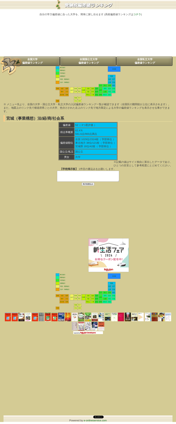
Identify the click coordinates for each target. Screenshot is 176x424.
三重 (92, 94)
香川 (79, 98)
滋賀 (92, 88)
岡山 (79, 91)
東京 (109, 94)
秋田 (109, 79)
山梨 (105, 91)
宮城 (113, 82)
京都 (88, 88)
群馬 (105, 88)
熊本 (62, 91)
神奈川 (105, 94)
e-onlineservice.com (95, 422)
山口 (71, 90)
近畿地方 (62, 76)
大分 (66, 91)
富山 (105, 85)
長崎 (57, 88)
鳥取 (79, 88)
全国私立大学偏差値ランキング (145, 61)
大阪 (88, 91)
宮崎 (66, 94)
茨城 (113, 88)
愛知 (96, 94)
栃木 (109, 88)
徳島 (79, 101)
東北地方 (62, 67)
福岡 (66, 88)
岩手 (113, 79)
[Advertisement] (88, 37)
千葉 (113, 91)
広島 (75, 91)
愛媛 (75, 98)
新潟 (109, 85)
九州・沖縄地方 (64, 82)
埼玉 (109, 91)
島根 (75, 88)
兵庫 (83, 90)
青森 (111, 76)
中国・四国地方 (64, 79)
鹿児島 (62, 94)
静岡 (100, 94)
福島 (113, 85)
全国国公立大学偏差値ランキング (88, 61)
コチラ (137, 14)
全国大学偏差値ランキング (32, 61)
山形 (109, 82)
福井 (96, 88)
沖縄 (57, 101)
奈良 (92, 91)
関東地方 (62, 70)
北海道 (114, 69)
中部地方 (62, 73)
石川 (100, 85)
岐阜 (96, 91)
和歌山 (88, 94)
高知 (75, 101)
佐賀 (62, 88)
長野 (100, 90)
